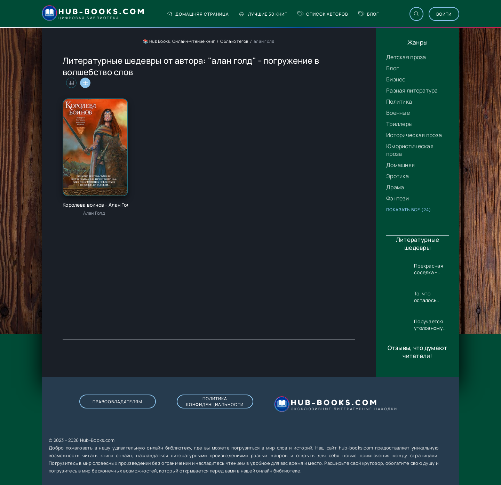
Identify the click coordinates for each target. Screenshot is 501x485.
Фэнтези (397, 198)
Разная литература (412, 90)
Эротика (397, 176)
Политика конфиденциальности (215, 401)
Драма (395, 187)
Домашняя (400, 165)
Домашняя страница (198, 14)
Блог (368, 14)
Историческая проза (414, 135)
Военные (398, 113)
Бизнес (396, 79)
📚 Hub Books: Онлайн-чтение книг (179, 41)
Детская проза (406, 57)
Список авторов (322, 14)
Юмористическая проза (410, 150)
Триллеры (399, 124)
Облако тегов (234, 41)
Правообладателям (117, 402)
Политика (399, 101)
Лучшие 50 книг (263, 14)
